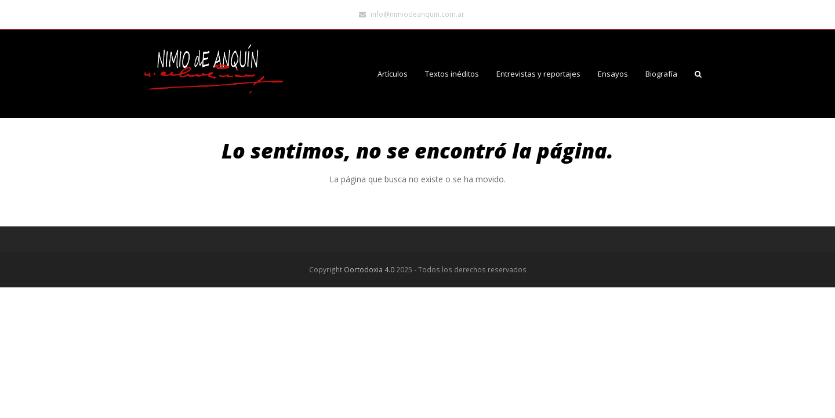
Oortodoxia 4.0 (369, 270)
